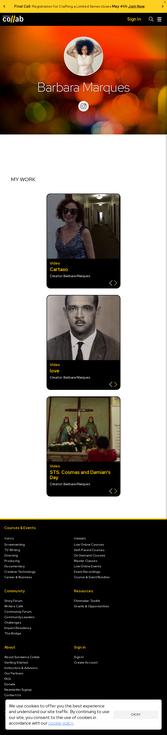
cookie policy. (61, 723)
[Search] (151, 19)
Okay (136, 714)
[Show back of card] (113, 283)
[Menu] (159, 19)
